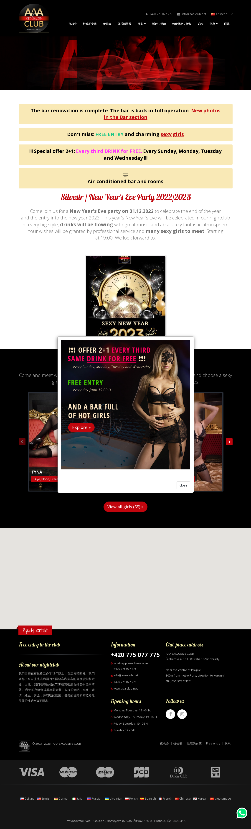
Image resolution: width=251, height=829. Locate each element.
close (183, 485)
